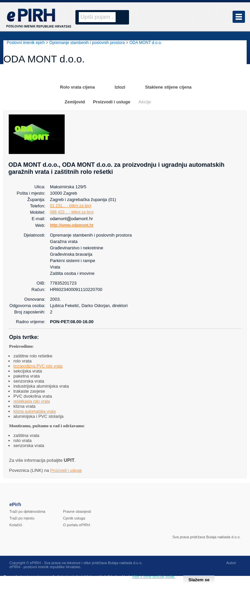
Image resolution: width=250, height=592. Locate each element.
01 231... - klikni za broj (70, 205)
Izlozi (120, 87)
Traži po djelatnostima (27, 511)
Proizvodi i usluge (111, 101)
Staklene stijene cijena (168, 87)
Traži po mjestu (22, 518)
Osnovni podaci (23, 101)
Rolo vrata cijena (77, 87)
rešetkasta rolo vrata (31, 401)
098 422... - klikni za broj (71, 212)
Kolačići (15, 525)
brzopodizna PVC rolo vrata (38, 366)
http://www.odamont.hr (71, 225)
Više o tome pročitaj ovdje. (153, 577)
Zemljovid (75, 101)
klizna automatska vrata (34, 411)
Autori (231, 563)
